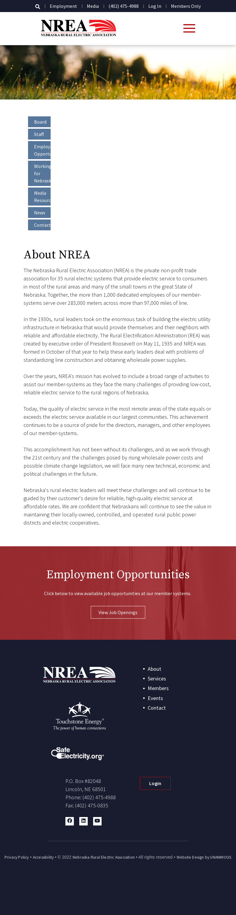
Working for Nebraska (42, 173)
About (154, 668)
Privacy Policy (17, 857)
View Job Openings (118, 612)
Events (155, 698)
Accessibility (43, 857)
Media (93, 6)
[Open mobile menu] (189, 28)
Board (40, 122)
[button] (69, 821)
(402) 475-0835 (91, 805)
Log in (154, 6)
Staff (39, 134)
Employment (63, 6)
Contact (42, 225)
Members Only (186, 6)
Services (157, 678)
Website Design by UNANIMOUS (204, 857)
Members (158, 688)
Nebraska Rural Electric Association (104, 857)
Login (155, 783)
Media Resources (42, 196)
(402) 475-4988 (124, 6)
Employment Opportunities (42, 150)
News (39, 213)
